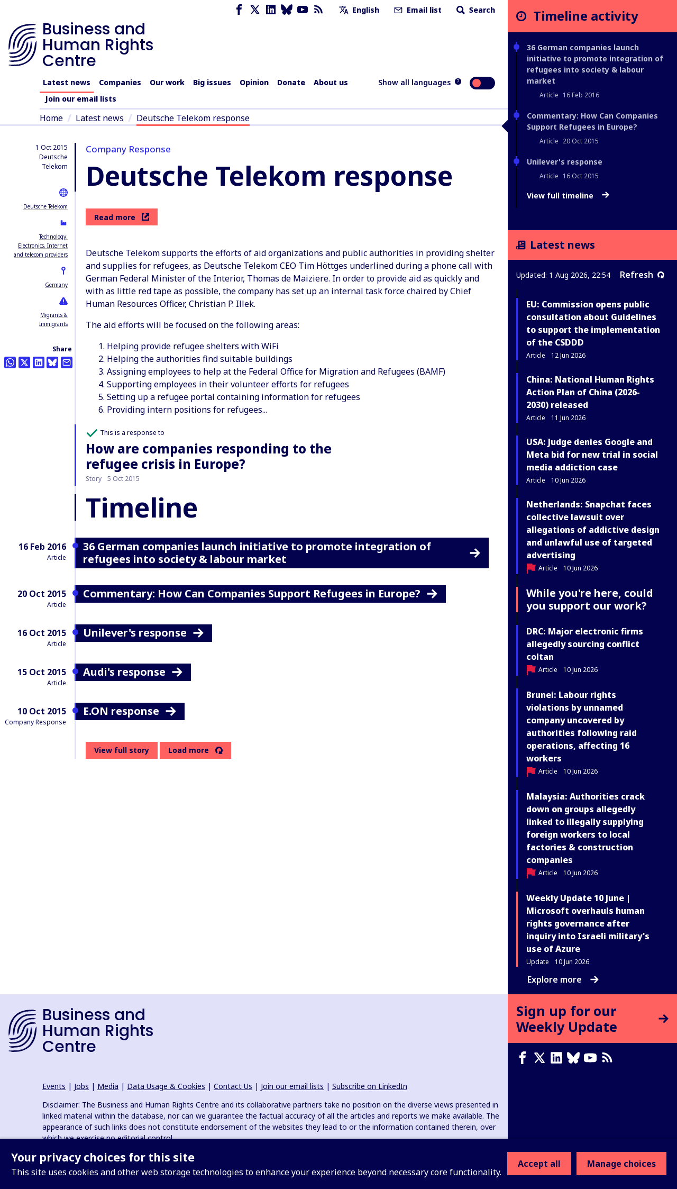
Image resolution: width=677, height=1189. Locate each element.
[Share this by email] (66, 362)
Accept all (539, 1163)
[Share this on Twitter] (24, 362)
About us (331, 82)
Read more (121, 217)
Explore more (563, 979)
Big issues (212, 82)
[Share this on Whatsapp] (10, 362)
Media (107, 1086)
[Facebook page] (239, 9)
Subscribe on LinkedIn (369, 1086)
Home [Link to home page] (51, 118)
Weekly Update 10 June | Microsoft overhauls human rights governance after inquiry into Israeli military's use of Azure (587, 923)
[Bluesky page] (286, 9)
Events (54, 1086)
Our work (167, 82)
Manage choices (621, 1163)
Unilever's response (564, 162)
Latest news (66, 82)
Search (474, 10)
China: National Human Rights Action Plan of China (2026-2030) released (590, 392)
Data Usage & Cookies (166, 1086)
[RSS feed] (318, 9)
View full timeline (568, 196)
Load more (188, 750)
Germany (56, 284)
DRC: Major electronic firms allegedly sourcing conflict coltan (584, 643)
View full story (121, 750)
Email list (417, 10)
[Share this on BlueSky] (52, 362)
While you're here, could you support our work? (589, 599)
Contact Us (233, 1086)
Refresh (642, 274)
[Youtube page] (302, 9)
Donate (291, 82)
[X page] (255, 9)
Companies (120, 82)
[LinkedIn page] (270, 9)
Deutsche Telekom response (193, 118)
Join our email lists (80, 99)
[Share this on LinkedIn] (38, 362)
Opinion (254, 82)
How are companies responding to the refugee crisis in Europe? (209, 456)
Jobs (81, 1086)
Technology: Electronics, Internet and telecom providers (41, 245)
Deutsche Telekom (45, 206)
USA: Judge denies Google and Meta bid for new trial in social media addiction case (592, 454)
